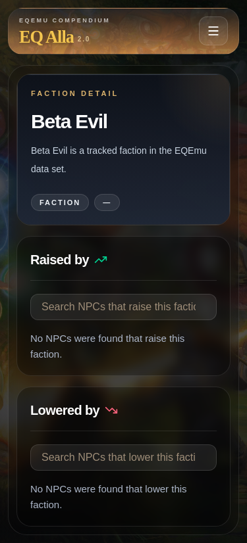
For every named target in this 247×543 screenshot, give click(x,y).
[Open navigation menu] (213, 30)
